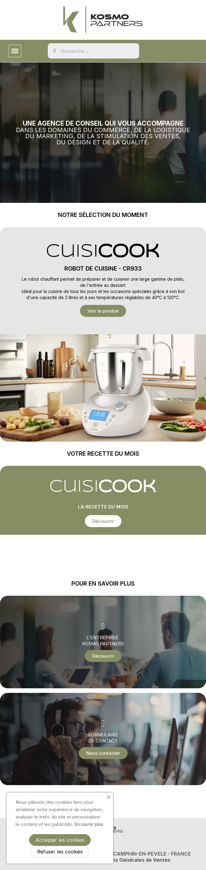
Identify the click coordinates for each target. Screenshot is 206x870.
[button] (103, 311)
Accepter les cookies (60, 840)
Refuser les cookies (60, 852)
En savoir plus (88, 824)
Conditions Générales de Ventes (131, 860)
